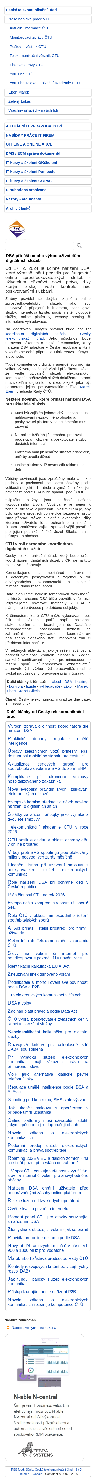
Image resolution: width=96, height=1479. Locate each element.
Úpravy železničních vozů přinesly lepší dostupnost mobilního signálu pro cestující (48, 753)
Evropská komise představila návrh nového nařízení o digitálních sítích (48, 804)
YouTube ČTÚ (21, 74)
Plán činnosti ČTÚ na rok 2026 (36, 895)
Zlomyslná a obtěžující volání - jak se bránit (48, 1229)
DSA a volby (19, 1003)
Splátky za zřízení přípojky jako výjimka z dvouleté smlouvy (48, 816)
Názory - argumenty (23, 199)
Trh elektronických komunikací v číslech (44, 994)
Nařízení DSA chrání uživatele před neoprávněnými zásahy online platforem (48, 1190)
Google (37, 1473)
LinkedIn (23, 1473)
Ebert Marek (18, 92)
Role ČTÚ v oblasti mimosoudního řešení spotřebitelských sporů (48, 917)
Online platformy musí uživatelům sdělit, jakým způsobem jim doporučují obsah (48, 1122)
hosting (81, 682)
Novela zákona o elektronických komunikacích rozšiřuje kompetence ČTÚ (48, 1302)
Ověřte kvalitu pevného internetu (38, 1208)
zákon (69, 686)
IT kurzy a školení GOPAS (29, 181)
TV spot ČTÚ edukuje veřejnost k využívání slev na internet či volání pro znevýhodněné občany (48, 1175)
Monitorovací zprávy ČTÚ (31, 37)
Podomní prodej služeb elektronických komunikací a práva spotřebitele (48, 1147)
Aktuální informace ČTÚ (30, 28)
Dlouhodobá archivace (26, 190)
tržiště (31, 686)
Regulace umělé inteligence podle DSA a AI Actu (48, 1089)
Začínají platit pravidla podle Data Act (42, 1011)
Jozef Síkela (29, 691)
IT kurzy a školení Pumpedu (31, 172)
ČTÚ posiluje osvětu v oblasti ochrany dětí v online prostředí (48, 842)
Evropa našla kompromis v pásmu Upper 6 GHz (48, 905)
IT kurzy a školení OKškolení (31, 163)
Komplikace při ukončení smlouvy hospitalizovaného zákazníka (48, 778)
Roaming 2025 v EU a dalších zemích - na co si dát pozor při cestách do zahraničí (48, 1160)
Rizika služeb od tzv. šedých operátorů (43, 1200)
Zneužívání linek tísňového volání (39, 974)
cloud (56, 682)
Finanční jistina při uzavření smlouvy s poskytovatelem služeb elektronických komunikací (48, 869)
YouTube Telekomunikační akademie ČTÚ (45, 83)
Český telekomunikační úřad (31, 10)
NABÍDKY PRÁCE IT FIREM (30, 135)
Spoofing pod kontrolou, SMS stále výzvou (47, 1099)
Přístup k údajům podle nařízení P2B (42, 1291)
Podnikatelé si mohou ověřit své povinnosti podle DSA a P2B (48, 984)
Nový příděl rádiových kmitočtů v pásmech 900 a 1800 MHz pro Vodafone (48, 1248)
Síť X (78, 1469)
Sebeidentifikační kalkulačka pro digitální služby (48, 1034)
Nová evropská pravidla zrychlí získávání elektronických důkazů (48, 791)
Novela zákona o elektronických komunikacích (48, 1135)
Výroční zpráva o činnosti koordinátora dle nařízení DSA (48, 728)
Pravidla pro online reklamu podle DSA (44, 1237)
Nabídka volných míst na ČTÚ (33, 1328)
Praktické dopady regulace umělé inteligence (48, 741)
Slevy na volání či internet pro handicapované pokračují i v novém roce (48, 955)
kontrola (16, 686)
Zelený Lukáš (19, 101)
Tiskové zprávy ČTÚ (27, 65)
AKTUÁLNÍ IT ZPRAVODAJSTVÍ (34, 126)
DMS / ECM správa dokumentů (33, 153)
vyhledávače (49, 686)
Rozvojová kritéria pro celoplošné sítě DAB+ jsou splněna (48, 1046)
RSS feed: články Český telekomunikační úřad (42, 1469)
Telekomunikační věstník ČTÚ (35, 56)
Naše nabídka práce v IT (28, 19)
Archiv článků (18, 208)
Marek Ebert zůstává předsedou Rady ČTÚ (48, 1258)
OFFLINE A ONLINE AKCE (29, 144)
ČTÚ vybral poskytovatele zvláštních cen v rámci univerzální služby (48, 1021)
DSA (68, 682)
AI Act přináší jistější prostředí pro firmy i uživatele (48, 930)
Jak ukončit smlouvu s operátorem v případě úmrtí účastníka (48, 1110)
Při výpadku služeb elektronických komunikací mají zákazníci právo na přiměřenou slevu (48, 1061)
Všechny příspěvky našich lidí (33, 110)
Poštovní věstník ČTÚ (28, 47)
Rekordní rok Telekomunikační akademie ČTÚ (48, 943)
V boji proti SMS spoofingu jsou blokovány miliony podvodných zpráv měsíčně (48, 854)
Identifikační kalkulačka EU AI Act (38, 966)
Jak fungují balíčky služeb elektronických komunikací (48, 1281)
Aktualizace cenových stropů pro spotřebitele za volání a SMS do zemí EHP (48, 766)
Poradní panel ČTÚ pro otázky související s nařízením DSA (48, 1219)
